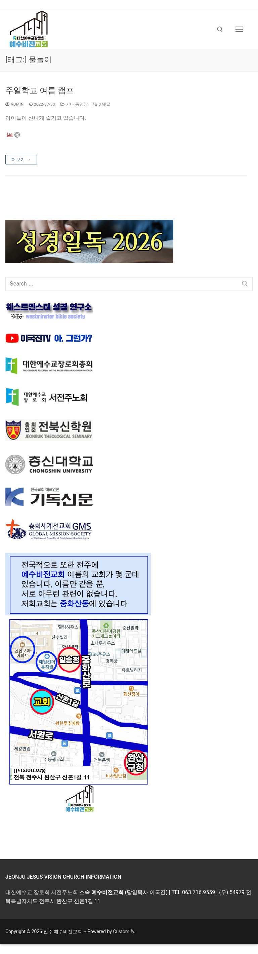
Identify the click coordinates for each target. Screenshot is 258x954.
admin (14, 104)
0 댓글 (102, 104)
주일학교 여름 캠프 (39, 90)
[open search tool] (220, 30)
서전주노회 (64, 892)
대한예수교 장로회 (27, 892)
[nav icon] (239, 30)
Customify (123, 931)
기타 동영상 (74, 104)
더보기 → (21, 159)
